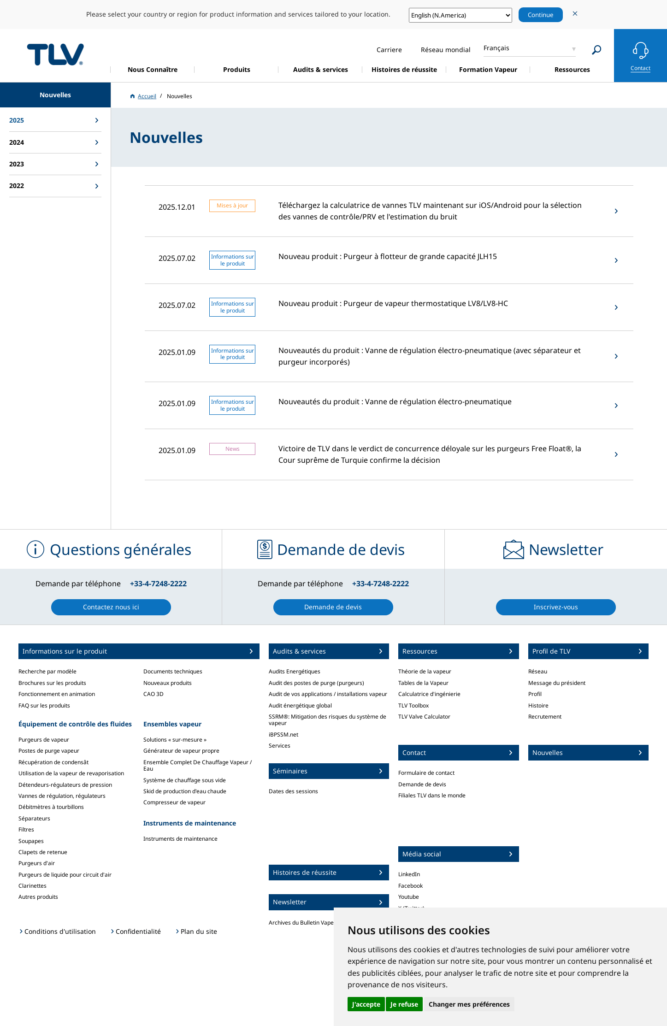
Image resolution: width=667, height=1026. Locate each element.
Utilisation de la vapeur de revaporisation (71, 773)
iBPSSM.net (283, 734)
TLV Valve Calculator (424, 716)
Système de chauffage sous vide (184, 780)
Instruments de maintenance (180, 839)
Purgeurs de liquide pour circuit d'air (65, 875)
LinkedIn (409, 874)
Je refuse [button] (404, 1004)
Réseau (537, 671)
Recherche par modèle (47, 671)
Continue (541, 15)
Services (279, 745)
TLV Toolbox (413, 705)
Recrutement (544, 716)
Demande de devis (422, 784)
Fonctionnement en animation (56, 694)
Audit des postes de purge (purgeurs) (316, 683)
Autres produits (38, 897)
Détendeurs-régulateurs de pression (65, 785)
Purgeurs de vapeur (43, 739)
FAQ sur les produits (44, 705)
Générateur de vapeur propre (181, 751)
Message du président (556, 683)
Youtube (408, 897)
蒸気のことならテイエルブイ (55, 54)
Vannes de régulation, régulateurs (62, 796)
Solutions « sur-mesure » (175, 739)
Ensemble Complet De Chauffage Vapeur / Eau (197, 765)
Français (496, 47)
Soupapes (31, 841)
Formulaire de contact (426, 773)
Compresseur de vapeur (174, 802)
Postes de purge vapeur (48, 751)
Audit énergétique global (300, 705)
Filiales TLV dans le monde (432, 795)
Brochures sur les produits (52, 683)
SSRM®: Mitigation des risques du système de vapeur (327, 720)
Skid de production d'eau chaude (184, 791)
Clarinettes (32, 886)
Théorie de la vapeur (424, 671)
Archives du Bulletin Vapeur (304, 922)
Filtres (26, 829)
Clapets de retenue (42, 852)
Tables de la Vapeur (423, 683)
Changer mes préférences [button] (469, 1004)
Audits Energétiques (294, 671)
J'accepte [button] (366, 1004)
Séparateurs (34, 818)
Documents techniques (172, 671)
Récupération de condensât (53, 762)
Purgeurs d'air (36, 863)
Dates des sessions (293, 791)
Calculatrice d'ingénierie (429, 694)
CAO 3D (153, 694)
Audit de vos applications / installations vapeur (328, 694)
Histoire (538, 705)
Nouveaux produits (167, 683)
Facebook (410, 886)
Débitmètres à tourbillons (51, 807)
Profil (535, 694)
